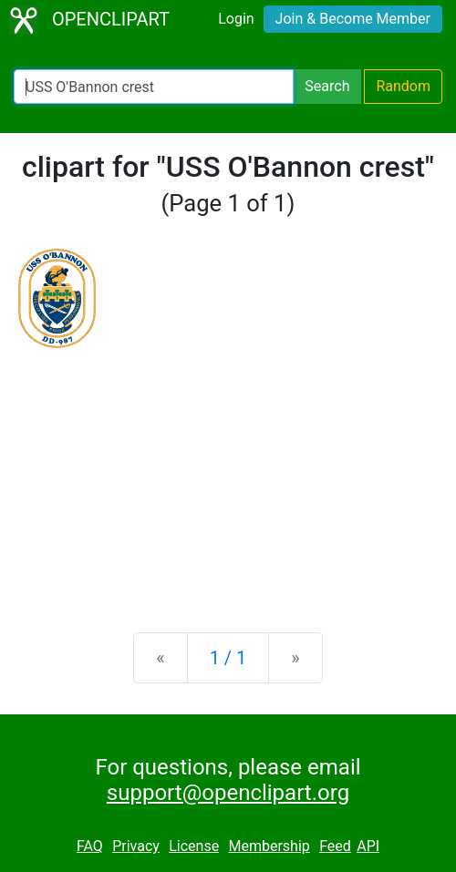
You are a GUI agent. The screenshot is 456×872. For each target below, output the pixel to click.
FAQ (90, 846)
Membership (268, 846)
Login (236, 18)
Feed (335, 846)
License (194, 846)
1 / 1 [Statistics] (228, 658)
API (368, 846)
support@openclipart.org (228, 792)
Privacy (136, 846)
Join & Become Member (352, 18)
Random (403, 86)
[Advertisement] (228, 475)
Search (327, 86)
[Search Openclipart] (154, 86)
